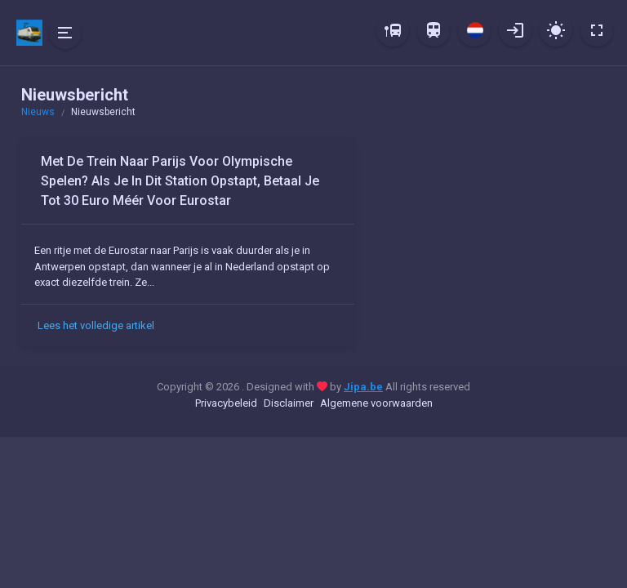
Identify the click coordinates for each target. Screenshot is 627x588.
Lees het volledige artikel (96, 325)
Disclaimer (289, 403)
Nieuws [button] (38, 112)
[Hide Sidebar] (65, 32)
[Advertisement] (489, 241)
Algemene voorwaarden (376, 403)
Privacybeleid (226, 403)
